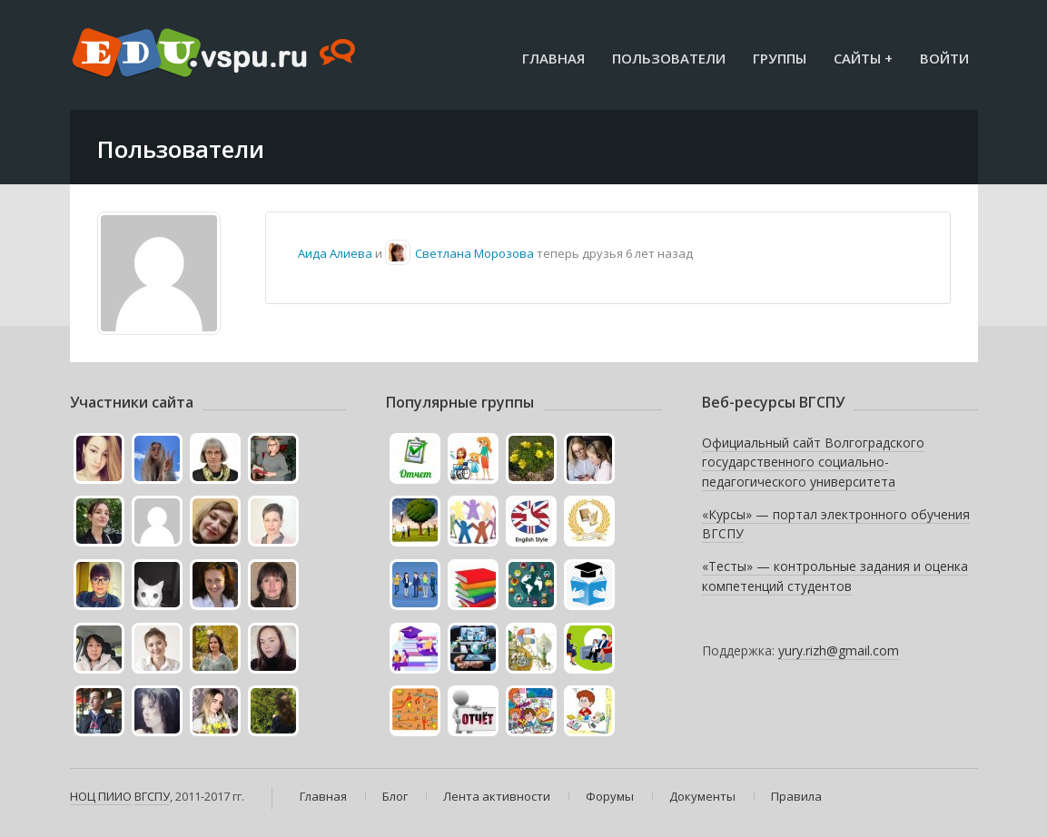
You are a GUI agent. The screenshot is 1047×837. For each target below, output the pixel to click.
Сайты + (863, 58)
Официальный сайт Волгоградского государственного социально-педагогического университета (813, 462)
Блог (395, 796)
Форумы (610, 796)
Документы (702, 796)
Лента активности (496, 796)
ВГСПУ (152, 796)
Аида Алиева (335, 253)
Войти (944, 58)
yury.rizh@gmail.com (838, 650)
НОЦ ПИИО (101, 796)
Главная (553, 58)
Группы (779, 58)
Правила (796, 796)
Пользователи (669, 58)
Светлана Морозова (474, 253)
